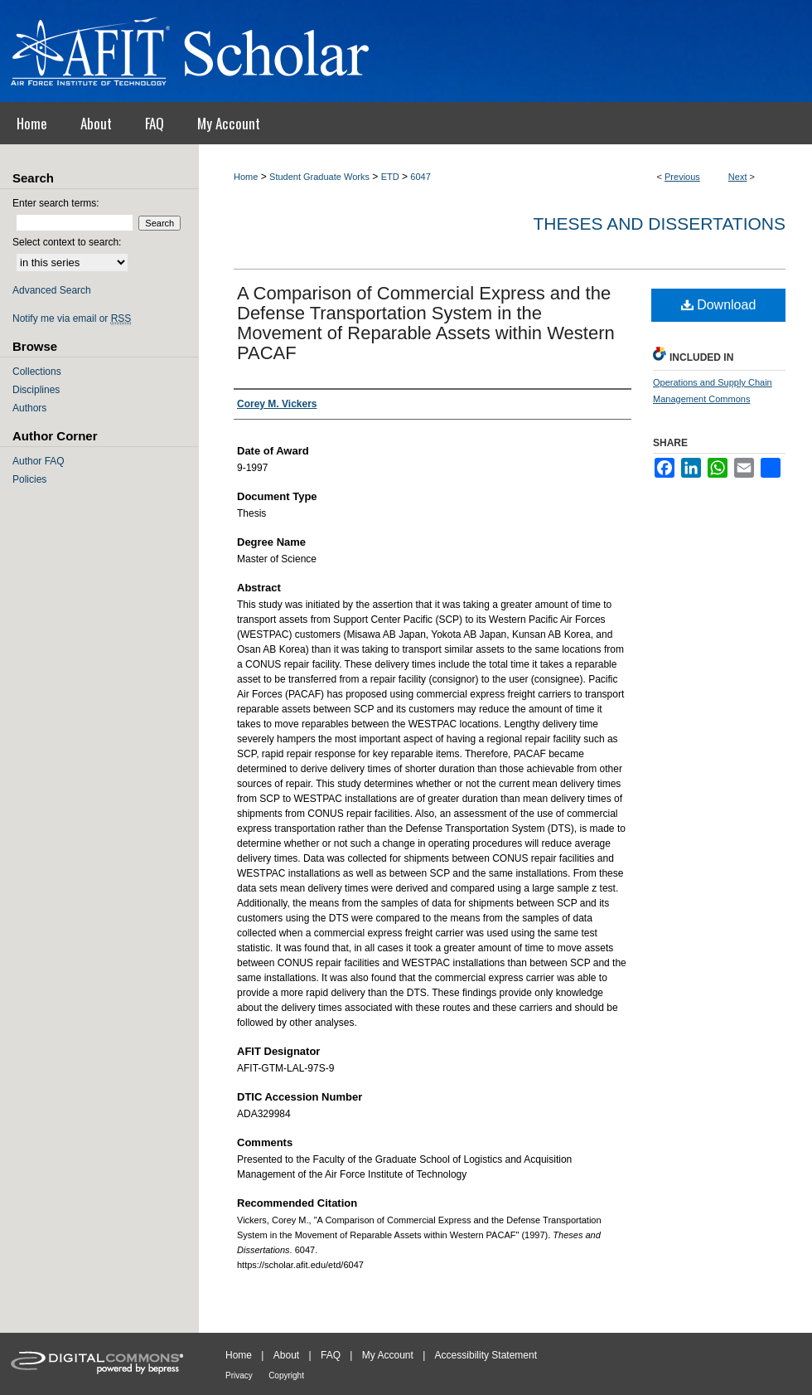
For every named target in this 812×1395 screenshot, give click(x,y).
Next (737, 177)
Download (718, 305)
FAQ (331, 1355)
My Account (387, 1355)
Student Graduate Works (319, 177)
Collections (36, 371)
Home (246, 177)
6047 (420, 177)
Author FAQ (38, 461)
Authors (29, 408)
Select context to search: (66, 242)
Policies (29, 479)
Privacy (239, 1375)
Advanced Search (51, 290)
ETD (390, 177)
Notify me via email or (71, 318)
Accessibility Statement (486, 1355)
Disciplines (36, 390)
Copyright (286, 1375)
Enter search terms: (55, 203)
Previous (682, 177)
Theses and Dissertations (659, 223)
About (286, 1355)
